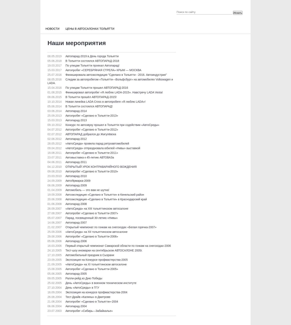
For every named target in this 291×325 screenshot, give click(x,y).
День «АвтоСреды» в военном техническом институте (91, 283)
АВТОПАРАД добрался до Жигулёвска (81, 134)
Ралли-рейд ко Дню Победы (74, 278)
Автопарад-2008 (67, 204)
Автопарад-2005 (67, 273)
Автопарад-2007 (67, 222)
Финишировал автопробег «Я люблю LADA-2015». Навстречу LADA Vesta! (105, 92)
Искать (237, 12)
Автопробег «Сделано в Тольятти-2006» (82, 236)
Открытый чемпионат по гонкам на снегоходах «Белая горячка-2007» (101, 227)
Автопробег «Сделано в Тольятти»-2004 (82, 301)
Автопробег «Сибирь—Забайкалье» (80, 310)
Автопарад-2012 (67, 138)
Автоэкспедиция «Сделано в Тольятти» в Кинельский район (95, 194)
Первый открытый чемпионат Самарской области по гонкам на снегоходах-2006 (109, 245)
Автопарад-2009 (67, 185)
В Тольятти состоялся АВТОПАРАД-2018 (83, 60)
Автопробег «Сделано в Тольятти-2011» (82, 152)
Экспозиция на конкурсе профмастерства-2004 (87, 292)
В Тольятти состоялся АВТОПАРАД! (80, 106)
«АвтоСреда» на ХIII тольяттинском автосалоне (87, 208)
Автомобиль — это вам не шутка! (78, 190)
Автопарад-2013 (67, 120)
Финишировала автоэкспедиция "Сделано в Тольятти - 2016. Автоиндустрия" (107, 74)
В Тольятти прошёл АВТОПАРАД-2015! (82, 97)
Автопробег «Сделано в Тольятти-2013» (82, 115)
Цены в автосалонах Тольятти (89, 28)
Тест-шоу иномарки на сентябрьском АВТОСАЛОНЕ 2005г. (94, 250)
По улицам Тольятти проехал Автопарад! (83, 65)
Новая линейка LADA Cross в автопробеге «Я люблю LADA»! (96, 101)
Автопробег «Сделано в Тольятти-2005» (82, 269)
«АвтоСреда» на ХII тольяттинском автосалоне (87, 231)
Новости (52, 28)
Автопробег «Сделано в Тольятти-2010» (82, 171)
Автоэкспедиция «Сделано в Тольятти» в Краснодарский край (97, 199)
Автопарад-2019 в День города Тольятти (83, 56)
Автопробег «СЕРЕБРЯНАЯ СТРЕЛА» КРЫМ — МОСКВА (94, 70)
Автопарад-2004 (67, 306)
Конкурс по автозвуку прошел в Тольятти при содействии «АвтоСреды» (103, 125)
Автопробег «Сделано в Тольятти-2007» (82, 213)
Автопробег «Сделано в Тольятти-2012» (82, 129)
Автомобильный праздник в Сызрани (80, 255)
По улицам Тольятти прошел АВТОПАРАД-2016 (87, 87)
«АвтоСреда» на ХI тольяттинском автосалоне (87, 264)
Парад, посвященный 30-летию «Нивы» (82, 217)
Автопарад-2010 (67, 176)
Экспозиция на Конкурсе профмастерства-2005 (87, 259)
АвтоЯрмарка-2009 (69, 180)
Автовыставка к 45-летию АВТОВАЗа (80, 157)
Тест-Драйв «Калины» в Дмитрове (78, 297)
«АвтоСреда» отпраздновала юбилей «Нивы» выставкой (93, 148)
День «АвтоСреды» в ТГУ (73, 287)
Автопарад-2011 (67, 162)
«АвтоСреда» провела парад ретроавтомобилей (88, 143)
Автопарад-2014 (67, 111)
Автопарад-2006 (67, 241)
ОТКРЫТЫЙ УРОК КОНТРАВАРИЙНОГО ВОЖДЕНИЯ (92, 166)
